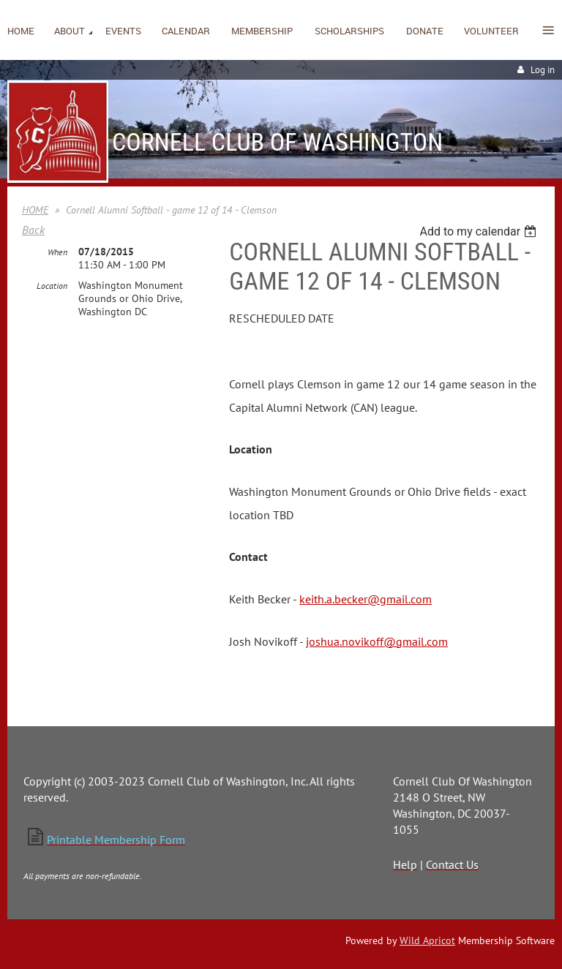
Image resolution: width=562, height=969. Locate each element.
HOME (35, 209)
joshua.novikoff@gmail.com (377, 641)
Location (52, 285)
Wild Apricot (427, 940)
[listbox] (479, 231)
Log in (543, 70)
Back (33, 229)
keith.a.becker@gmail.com (365, 599)
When (57, 251)
